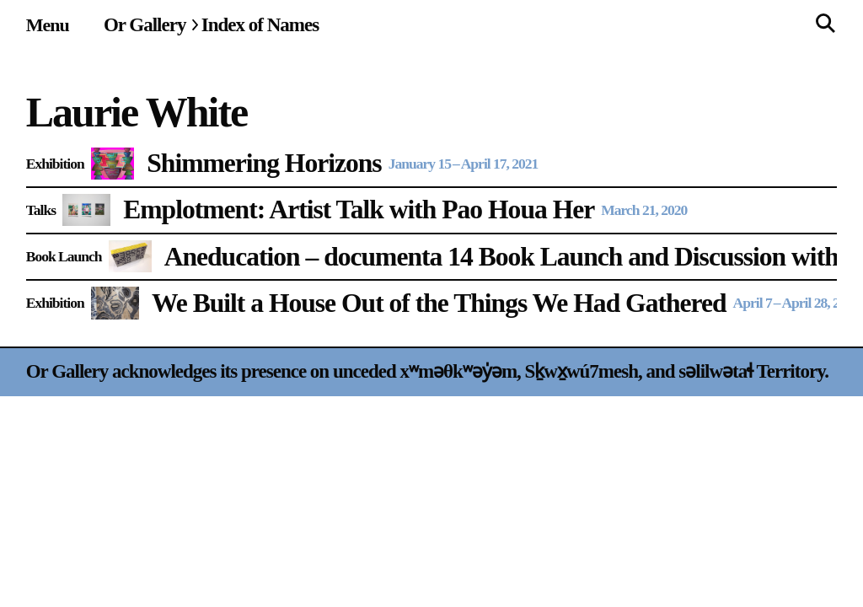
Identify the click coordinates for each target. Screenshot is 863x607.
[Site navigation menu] (47, 24)
